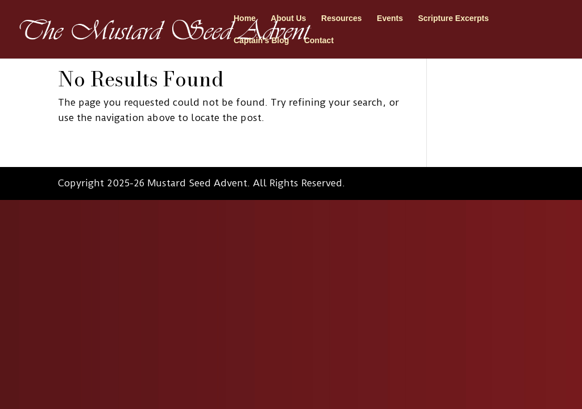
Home (245, 18)
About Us (288, 18)
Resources (341, 18)
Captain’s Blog (261, 40)
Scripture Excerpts (453, 18)
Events (390, 18)
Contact (319, 40)
